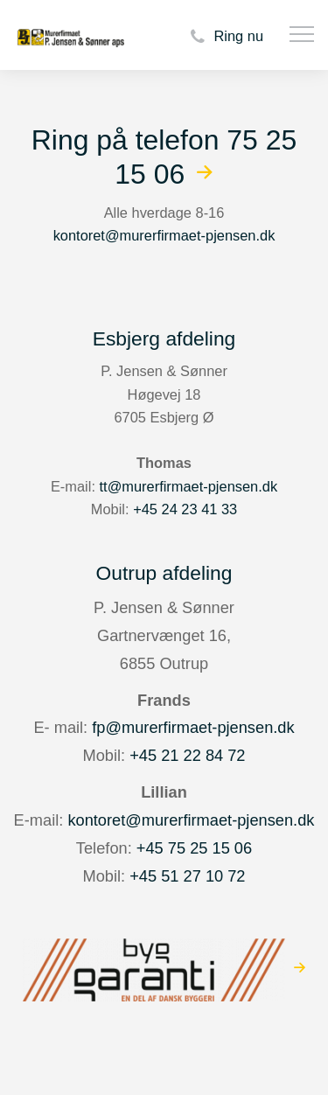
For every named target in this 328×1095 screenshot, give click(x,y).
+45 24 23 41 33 (185, 509)
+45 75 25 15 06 (194, 848)
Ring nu (224, 37)
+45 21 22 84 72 (187, 755)
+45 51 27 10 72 (187, 876)
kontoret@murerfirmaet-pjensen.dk (164, 235)
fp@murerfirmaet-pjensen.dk (193, 727)
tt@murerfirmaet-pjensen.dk (189, 486)
